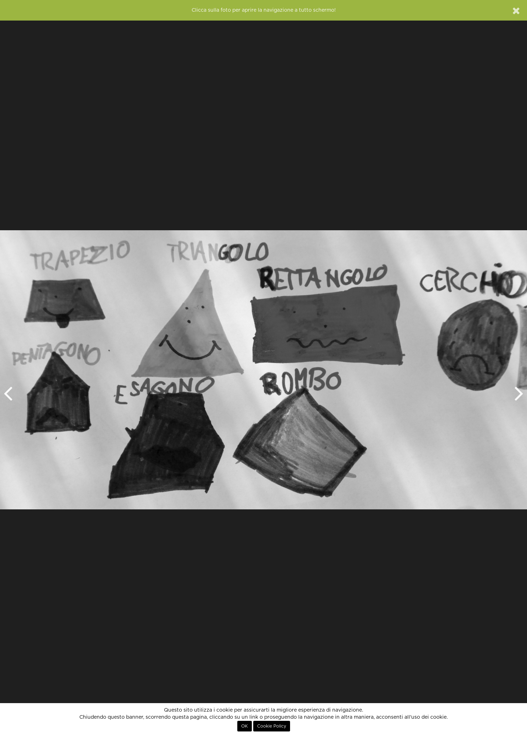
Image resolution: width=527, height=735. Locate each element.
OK (244, 726)
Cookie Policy (271, 726)
